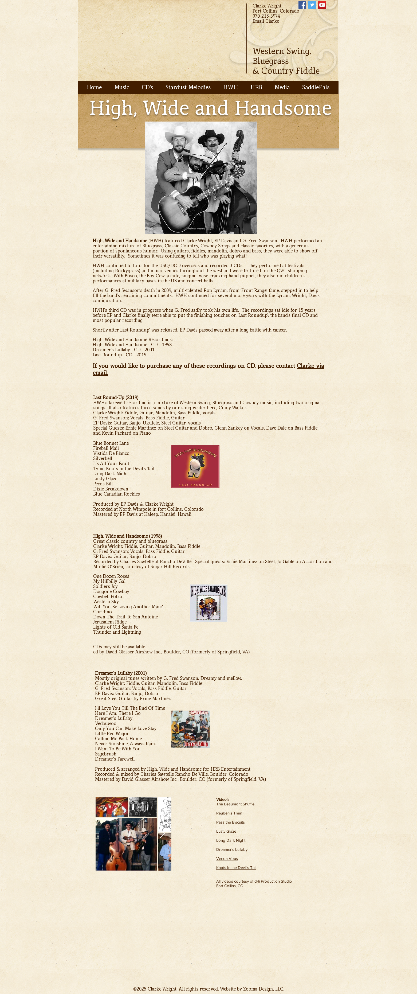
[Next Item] (162, 834)
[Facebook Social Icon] (302, 5)
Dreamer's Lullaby (231, 849)
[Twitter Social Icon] (312, 5)
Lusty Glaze (226, 831)
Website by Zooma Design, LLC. (252, 989)
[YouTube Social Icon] (322, 5)
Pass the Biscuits (230, 822)
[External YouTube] (142, 933)
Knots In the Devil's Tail (236, 867)
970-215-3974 (266, 16)
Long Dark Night (230, 840)
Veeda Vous (227, 858)
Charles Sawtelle (157, 774)
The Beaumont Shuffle (235, 804)
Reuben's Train (229, 813)
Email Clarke (266, 21)
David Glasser (119, 651)
